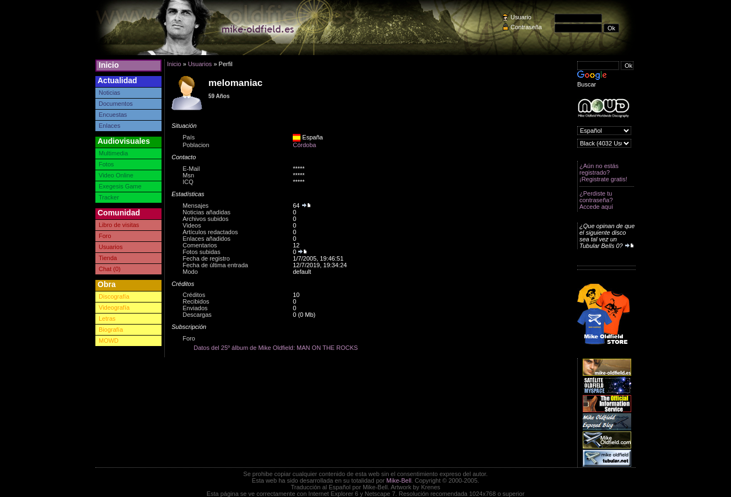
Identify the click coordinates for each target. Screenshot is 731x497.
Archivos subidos (205, 218)
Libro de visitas (119, 225)
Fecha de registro (206, 258)
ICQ (188, 182)
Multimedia (113, 153)
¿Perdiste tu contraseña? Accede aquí (596, 200)
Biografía (111, 329)
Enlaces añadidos (206, 238)
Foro (105, 236)
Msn (188, 175)
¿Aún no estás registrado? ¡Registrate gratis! (603, 172)
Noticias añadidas (206, 212)
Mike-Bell (398, 480)
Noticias (109, 92)
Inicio (109, 65)
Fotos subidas (201, 251)
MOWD (109, 340)
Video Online (116, 175)
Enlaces (109, 125)
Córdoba (304, 145)
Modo (190, 271)
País (188, 137)
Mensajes (195, 205)
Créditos (193, 294)
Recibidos (195, 301)
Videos (191, 225)
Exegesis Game (120, 186)
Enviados (194, 308)
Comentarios (199, 245)
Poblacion (195, 145)
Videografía (114, 307)
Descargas (197, 314)
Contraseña (526, 27)
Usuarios (110, 247)
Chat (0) (110, 269)
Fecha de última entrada (215, 265)
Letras (107, 318)
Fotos (106, 164)
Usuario (520, 17)
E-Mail (191, 168)
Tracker (109, 197)
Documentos (116, 103)
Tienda (108, 258)
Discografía (114, 296)
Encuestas (113, 114)
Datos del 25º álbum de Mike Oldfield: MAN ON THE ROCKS (276, 347)
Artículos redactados (210, 232)
